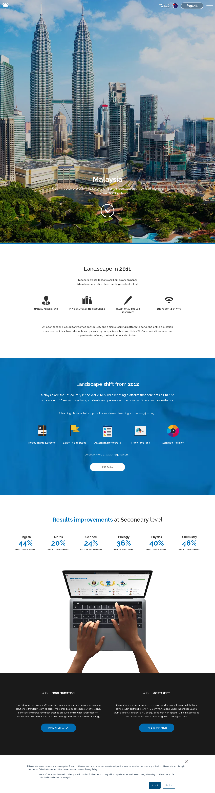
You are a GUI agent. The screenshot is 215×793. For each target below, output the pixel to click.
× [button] (185, 761)
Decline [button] (168, 785)
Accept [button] (155, 785)
